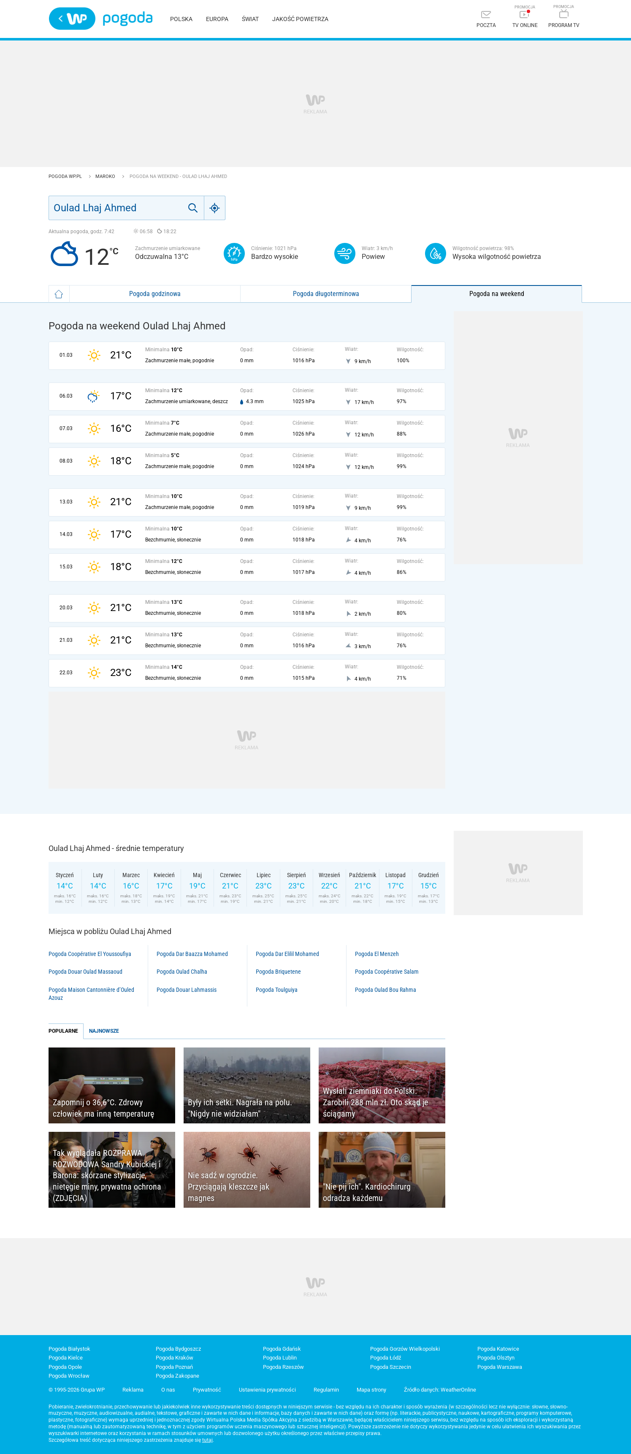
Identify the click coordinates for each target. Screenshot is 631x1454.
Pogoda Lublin (280, 1357)
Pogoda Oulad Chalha (182, 971)
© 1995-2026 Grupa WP (77, 1390)
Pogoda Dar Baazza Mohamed (192, 953)
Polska (181, 19)
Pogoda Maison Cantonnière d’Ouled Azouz (91, 993)
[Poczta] (486, 20)
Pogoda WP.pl (66, 176)
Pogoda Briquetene (278, 971)
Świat (250, 19)
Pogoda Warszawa (499, 1367)
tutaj (207, 1440)
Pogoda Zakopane (177, 1376)
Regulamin (326, 1390)
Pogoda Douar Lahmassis (187, 989)
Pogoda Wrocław (69, 1376)
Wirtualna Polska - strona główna (72, 18)
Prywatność (207, 1390)
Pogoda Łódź (385, 1357)
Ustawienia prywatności (267, 1390)
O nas (168, 1390)
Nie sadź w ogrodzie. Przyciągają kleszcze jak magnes (228, 1186)
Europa (217, 19)
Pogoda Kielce (66, 1357)
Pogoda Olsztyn (496, 1357)
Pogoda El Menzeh (377, 953)
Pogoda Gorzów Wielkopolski (405, 1349)
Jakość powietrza (300, 19)
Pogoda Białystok (69, 1349)
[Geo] (214, 208)
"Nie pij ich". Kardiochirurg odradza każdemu (367, 1192)
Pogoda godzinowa (155, 294)
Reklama (133, 1390)
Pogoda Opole (65, 1367)
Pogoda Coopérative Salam (387, 971)
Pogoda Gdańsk (282, 1349)
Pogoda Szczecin (390, 1367)
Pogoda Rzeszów (283, 1367)
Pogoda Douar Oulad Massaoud (85, 971)
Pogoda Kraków (174, 1357)
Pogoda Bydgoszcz (178, 1349)
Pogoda (127, 18)
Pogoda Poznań (174, 1367)
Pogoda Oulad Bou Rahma (385, 989)
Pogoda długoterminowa (326, 294)
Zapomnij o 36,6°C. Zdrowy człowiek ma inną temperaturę (103, 1108)
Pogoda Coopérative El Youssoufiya (90, 953)
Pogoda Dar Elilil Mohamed (287, 953)
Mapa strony (371, 1390)
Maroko (105, 176)
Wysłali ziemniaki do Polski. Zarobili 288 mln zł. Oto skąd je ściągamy (375, 1102)
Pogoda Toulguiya (277, 989)
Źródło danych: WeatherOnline (440, 1390)
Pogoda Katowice (498, 1349)
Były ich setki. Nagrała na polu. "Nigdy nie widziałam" (240, 1108)
